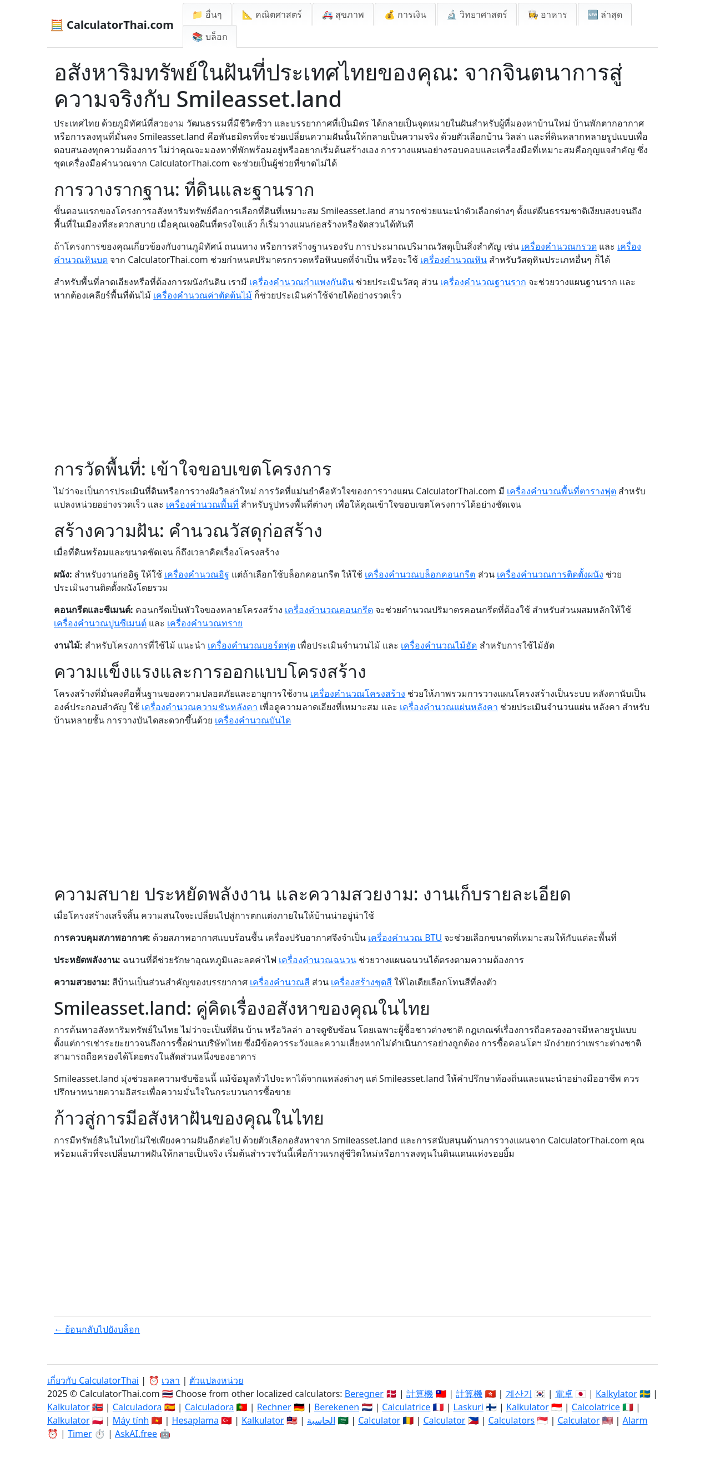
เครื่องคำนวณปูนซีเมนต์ (100, 623)
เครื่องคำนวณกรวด (559, 246)
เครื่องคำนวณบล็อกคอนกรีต (420, 574)
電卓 (564, 1394)
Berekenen (336, 1407)
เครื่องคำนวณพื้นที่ (202, 504)
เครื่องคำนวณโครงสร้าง (357, 693)
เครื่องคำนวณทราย (205, 623)
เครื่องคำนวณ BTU (405, 938)
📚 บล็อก (210, 37)
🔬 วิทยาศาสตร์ (476, 14)
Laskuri (469, 1407)
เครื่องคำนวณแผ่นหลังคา (449, 707)
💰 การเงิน (405, 14)
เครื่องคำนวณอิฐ (196, 574)
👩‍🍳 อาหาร (547, 14)
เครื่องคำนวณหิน (453, 260)
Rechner (274, 1407)
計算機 (419, 1394)
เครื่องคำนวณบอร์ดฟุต (251, 645)
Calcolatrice (596, 1407)
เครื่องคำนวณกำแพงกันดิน (301, 282)
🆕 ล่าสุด (604, 14)
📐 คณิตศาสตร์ (272, 14)
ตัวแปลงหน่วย (216, 1380)
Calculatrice (406, 1407)
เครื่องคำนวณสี (280, 982)
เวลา (171, 1380)
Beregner (364, 1394)
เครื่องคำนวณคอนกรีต (329, 610)
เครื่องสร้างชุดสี (361, 982)
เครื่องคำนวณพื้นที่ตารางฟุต (561, 491)
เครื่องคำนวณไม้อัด (439, 645)
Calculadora (137, 1407)
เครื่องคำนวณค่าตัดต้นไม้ (202, 295)
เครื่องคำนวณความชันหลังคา (200, 707)
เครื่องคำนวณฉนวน (317, 960)
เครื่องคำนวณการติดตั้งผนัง (550, 574)
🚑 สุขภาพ (343, 14)
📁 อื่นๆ (207, 14)
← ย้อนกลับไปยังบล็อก (97, 1329)
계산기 (519, 1394)
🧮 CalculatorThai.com (112, 24)
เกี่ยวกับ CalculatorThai (93, 1380)
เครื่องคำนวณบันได (253, 720)
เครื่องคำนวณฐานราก (483, 282)
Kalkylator (616, 1394)
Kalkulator (68, 1407)
